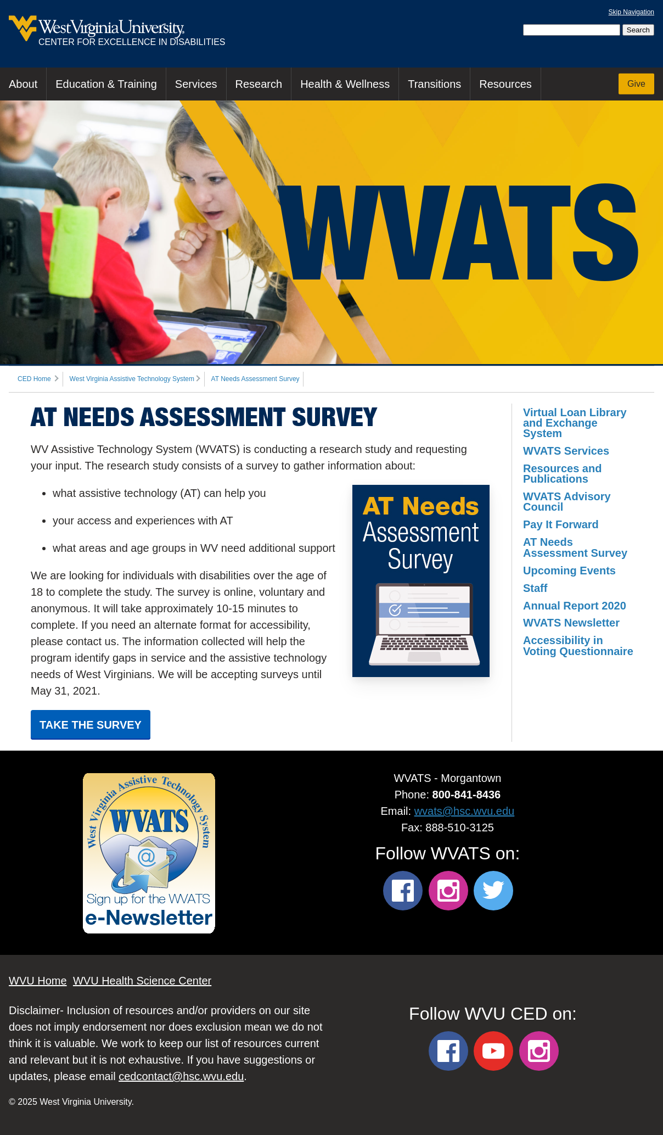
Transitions (434, 84)
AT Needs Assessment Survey (255, 379)
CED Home (34, 379)
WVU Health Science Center (142, 981)
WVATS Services (566, 451)
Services (196, 84)
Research (259, 84)
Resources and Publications (562, 473)
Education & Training (106, 84)
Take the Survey (91, 725)
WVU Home (38, 981)
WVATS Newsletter (571, 623)
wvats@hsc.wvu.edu (464, 811)
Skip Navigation (631, 12)
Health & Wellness (345, 84)
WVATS (459, 232)
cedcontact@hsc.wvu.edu (181, 1076)
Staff (535, 588)
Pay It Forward (561, 524)
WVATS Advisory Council (567, 501)
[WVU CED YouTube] (493, 1051)
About (23, 84)
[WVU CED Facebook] (448, 1051)
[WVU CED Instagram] (539, 1051)
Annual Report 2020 (574, 606)
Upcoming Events (569, 570)
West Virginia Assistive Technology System (132, 379)
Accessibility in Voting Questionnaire (578, 645)
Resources (505, 84)
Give (636, 83)
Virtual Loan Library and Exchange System (575, 422)
